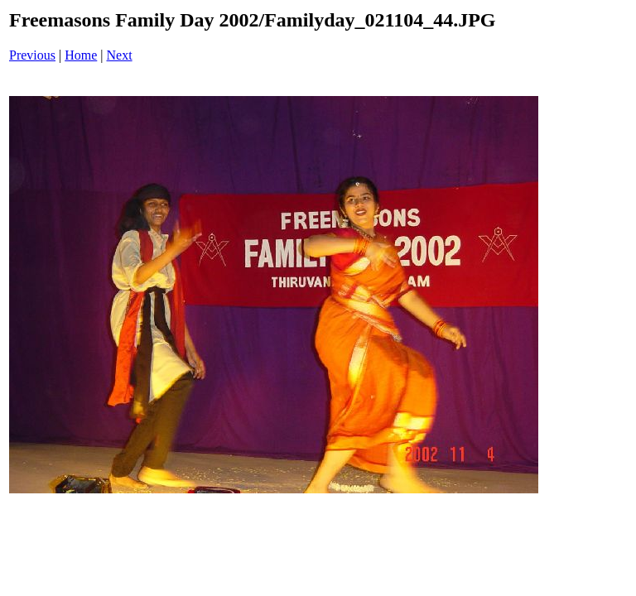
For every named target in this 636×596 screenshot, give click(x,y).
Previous (32, 55)
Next (119, 55)
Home (81, 55)
